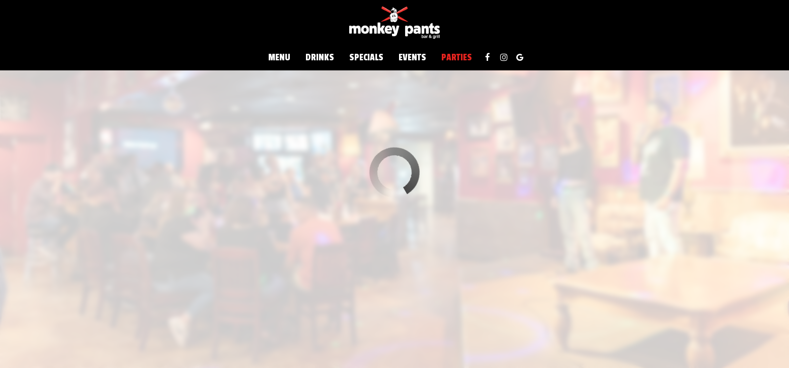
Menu (279, 58)
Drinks (319, 58)
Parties (456, 58)
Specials (366, 58)
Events (412, 58)
